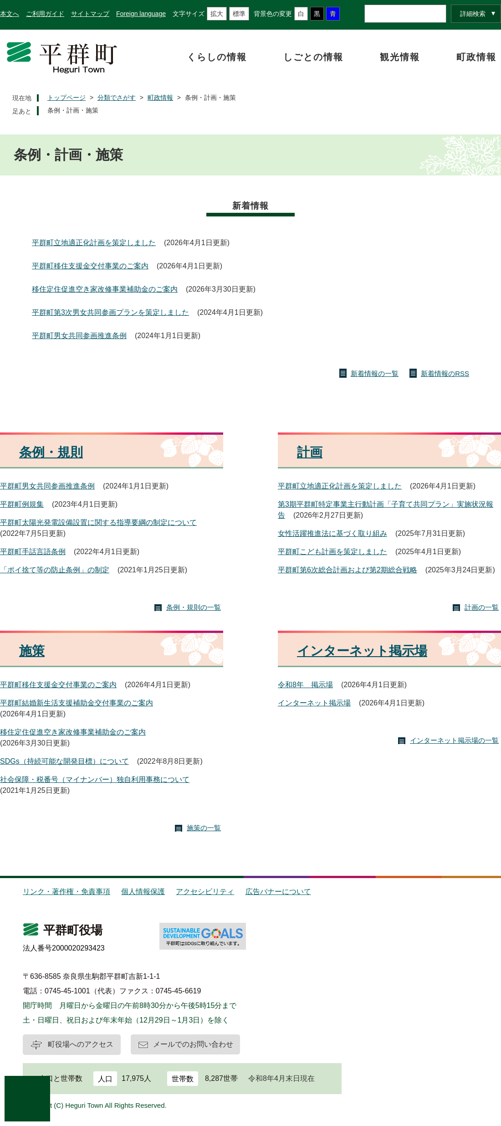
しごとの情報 (313, 57)
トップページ (66, 97)
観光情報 (400, 57)
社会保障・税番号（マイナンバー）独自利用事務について (94, 779)
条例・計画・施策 (72, 110)
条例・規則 (51, 452)
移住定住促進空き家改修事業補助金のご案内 (105, 289)
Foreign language (141, 13)
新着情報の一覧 (375, 373)
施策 (32, 651)
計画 (309, 452)
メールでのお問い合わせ (193, 1044)
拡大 (216, 13)
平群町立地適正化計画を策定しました (94, 243)
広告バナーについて (278, 891)
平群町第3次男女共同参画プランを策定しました (110, 312)
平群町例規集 (22, 504)
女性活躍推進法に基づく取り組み (332, 533)
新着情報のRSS (445, 373)
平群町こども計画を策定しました (332, 551)
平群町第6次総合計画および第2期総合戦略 (347, 570)
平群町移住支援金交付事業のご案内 (90, 266)
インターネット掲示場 (362, 651)
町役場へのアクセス (80, 1044)
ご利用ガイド (45, 13)
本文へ (9, 13)
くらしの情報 (217, 57)
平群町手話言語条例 (33, 551)
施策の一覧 (204, 828)
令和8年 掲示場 (305, 685)
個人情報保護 (143, 891)
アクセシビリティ (205, 891)
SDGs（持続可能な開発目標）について (64, 761)
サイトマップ (90, 13)
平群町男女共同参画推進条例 (79, 335)
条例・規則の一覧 (193, 607)
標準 (239, 13)
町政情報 (476, 57)
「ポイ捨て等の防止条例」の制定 (54, 570)
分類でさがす (116, 97)
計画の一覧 (482, 607)
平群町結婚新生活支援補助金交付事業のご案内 (76, 703)
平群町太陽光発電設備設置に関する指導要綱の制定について (98, 522)
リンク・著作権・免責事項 (66, 891)
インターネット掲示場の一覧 (454, 740)
